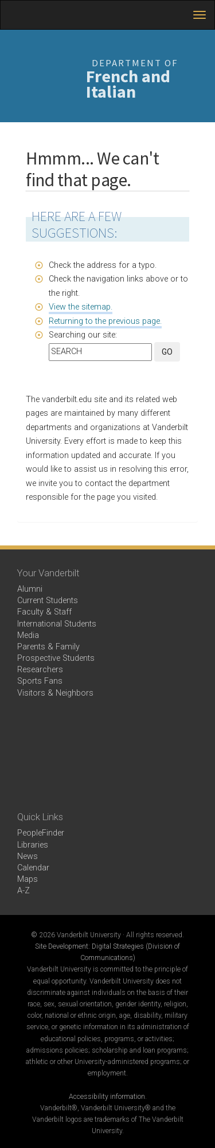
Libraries (32, 845)
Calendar (33, 868)
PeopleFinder (40, 833)
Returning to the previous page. (105, 321)
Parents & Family (48, 647)
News (27, 856)
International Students (56, 624)
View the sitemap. (80, 307)
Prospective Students (56, 658)
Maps (27, 879)
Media (28, 635)
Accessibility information (107, 1097)
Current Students (47, 600)
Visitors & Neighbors (55, 693)
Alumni (29, 589)
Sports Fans (39, 681)
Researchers (40, 670)
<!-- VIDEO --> (107, 755)
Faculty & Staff (44, 612)
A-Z (23, 891)
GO (167, 351)
